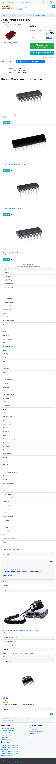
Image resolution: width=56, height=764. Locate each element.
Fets (4, 357)
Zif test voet (6, 413)
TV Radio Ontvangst (8, 527)
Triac (5, 409)
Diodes (5, 331)
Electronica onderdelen (17, 15)
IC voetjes (6, 365)
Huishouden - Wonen (8, 483)
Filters (5, 343)
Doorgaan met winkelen (42, 53)
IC (4, 361)
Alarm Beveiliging (7, 272)
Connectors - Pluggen (8, 306)
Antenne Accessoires (8, 276)
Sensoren (6, 387)
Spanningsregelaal (8, 391)
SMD (4, 461)
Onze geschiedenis (6, 739)
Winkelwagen (6, 554)
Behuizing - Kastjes (8, 320)
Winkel (7, 15)
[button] (44, 2)
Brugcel (5, 324)
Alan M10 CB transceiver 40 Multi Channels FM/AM (20, 630)
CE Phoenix (6, 762)
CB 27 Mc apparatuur (8, 298)
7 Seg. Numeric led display (10, 641)
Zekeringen (6, 546)
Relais (5, 457)
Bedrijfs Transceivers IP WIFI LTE (11, 291)
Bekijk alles (7, 657)
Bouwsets (5, 294)
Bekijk (6, 122)
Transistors (6, 405)
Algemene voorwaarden (7, 730)
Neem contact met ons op (8, 735)
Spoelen (5, 464)
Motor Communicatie (8, 498)
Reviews (35, 61)
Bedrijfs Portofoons (8, 287)
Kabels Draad (6, 487)
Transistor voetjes (8, 402)
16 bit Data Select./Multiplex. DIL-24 (15, 164)
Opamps (6, 376)
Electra (4, 313)
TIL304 (43, 15)
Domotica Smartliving (8, 309)
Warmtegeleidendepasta (10, 472)
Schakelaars (6, 520)
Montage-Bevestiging (9, 439)
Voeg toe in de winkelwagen (42, 46)
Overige (5, 383)
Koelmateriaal (7, 424)
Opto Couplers (7, 379)
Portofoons (6, 501)
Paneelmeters (7, 442)
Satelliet (5, 512)
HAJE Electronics (15, 760)
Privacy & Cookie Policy (7, 728)
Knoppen (5, 420)
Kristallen (5, 427)
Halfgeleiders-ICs (29, 15)
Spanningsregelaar (8, 394)
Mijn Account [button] (13, 2)
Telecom (5, 524)
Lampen (5, 490)
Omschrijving (6, 61)
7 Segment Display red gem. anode (12, 645)
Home (5, 2)
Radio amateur (7, 505)
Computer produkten (8, 302)
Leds (4, 435)
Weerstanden (7, 476)
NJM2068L (6, 698)
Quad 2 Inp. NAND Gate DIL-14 (13, 253)
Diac (4, 350)
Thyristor (6, 398)
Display (38, 15)
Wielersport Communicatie (10, 538)
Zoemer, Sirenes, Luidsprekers (11, 549)
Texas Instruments (47, 30)
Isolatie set (6, 368)
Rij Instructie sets (7, 509)
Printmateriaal (7, 450)
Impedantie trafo (7, 416)
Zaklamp (5, 542)
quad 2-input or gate (10, 116)
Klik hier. (12, 577)
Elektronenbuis (7, 335)
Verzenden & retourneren (7, 733)
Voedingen (6, 535)
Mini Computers (7, 494)
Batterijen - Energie (8, 280)
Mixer (5, 372)
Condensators (7, 328)
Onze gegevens (5, 737)
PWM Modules (7, 453)
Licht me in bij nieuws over (18, 653)
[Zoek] (43, 6)
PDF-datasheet (21, 61)
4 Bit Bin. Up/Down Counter (12, 208)
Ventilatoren (6, 531)
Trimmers (6, 468)
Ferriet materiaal (7, 339)
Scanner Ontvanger (8, 516)
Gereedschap (6, 479)
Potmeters (6, 446)
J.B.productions (21, 762)
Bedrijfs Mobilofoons (8, 283)
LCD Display (6, 431)
